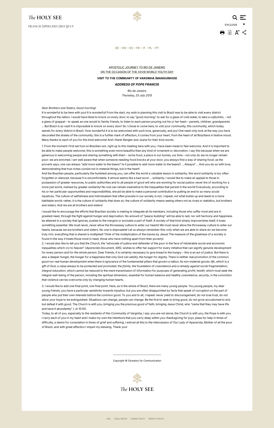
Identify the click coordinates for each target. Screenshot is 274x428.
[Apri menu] (242, 17)
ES (131, 48)
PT (157, 48)
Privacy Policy (156, 419)
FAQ (108, 419)
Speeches (50, 26)
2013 (62, 26)
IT (144, 48)
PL (150, 48)
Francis (35, 26)
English (232, 26)
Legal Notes (120, 419)
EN (124, 48)
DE (117, 48)
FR (138, 48)
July (70, 26)
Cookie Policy (138, 419)
